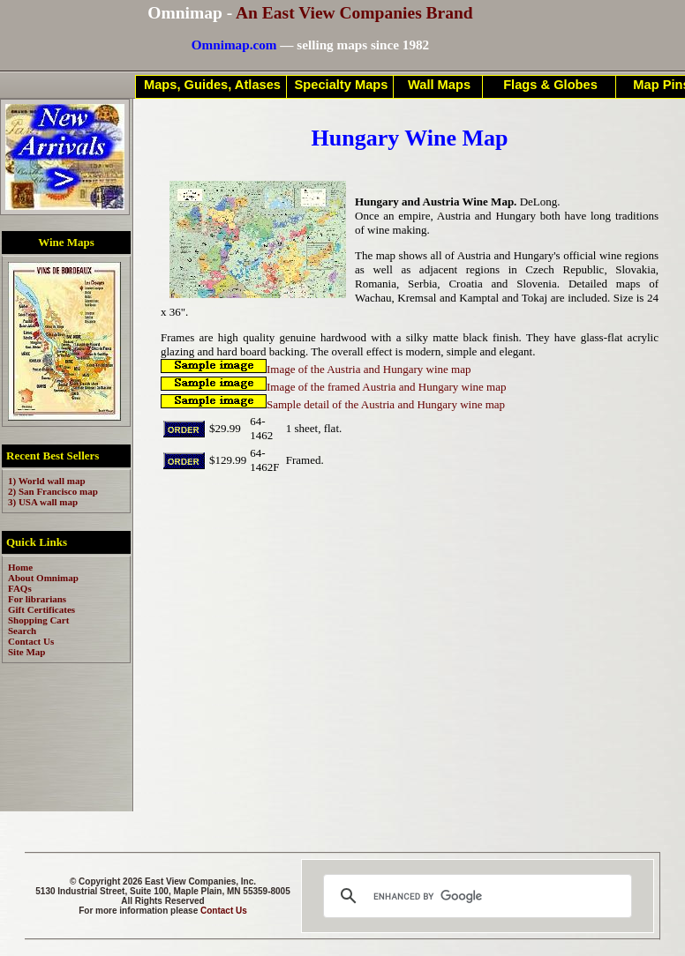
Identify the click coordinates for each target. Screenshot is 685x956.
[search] (474, 896)
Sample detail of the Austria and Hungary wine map (333, 404)
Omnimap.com (234, 44)
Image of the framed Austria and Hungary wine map (333, 386)
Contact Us (223, 910)
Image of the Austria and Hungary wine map (315, 369)
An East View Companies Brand (354, 13)
